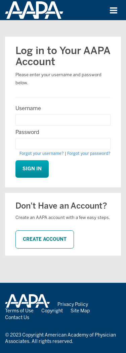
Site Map (80, 311)
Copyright (52, 311)
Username (28, 108)
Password (27, 132)
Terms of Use (19, 311)
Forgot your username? (41, 153)
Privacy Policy (72, 304)
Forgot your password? (89, 153)
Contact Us (17, 317)
